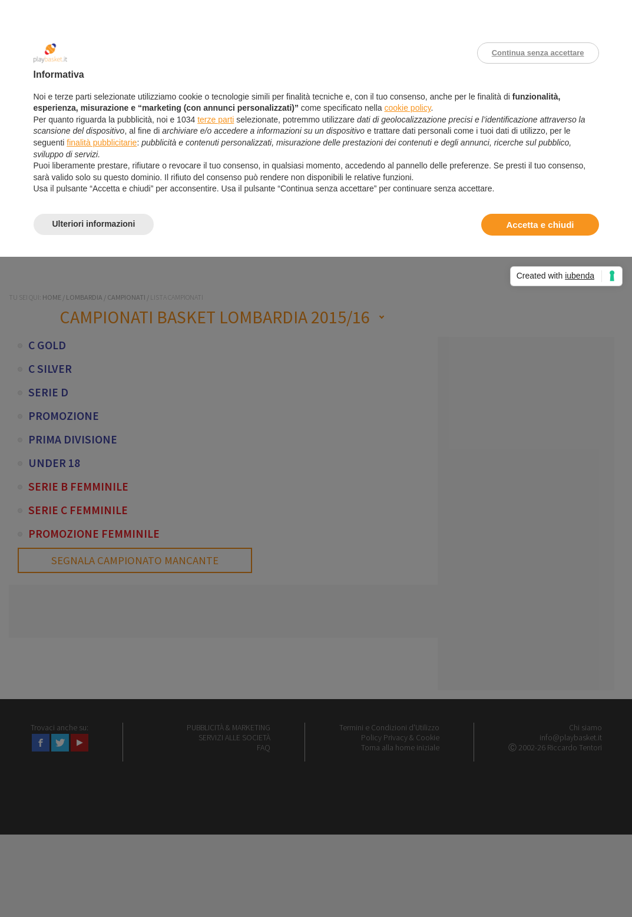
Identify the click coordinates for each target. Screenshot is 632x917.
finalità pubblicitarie (102, 142)
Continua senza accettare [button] (538, 52)
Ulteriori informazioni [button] (93, 224)
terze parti (215, 119)
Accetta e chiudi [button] (540, 225)
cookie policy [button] (407, 107)
